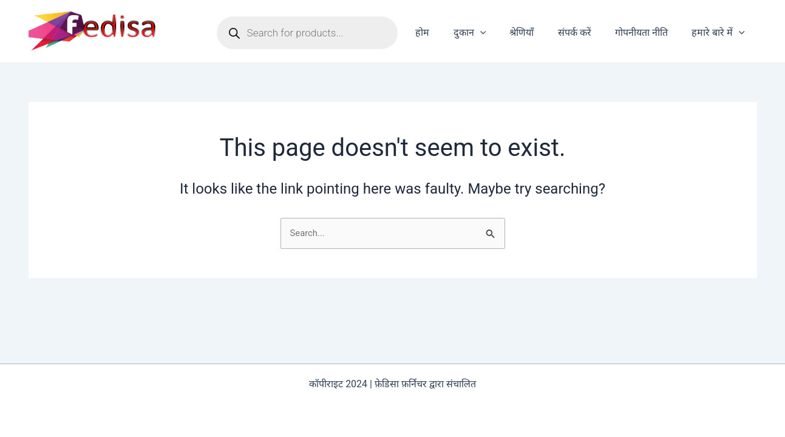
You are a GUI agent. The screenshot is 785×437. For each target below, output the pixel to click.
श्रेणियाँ (537, 32)
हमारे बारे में (720, 32)
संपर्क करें (585, 32)
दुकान (489, 32)
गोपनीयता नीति (648, 32)
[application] (500, 32)
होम (447, 32)
